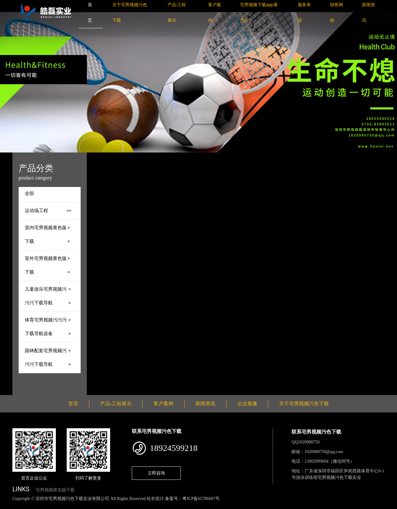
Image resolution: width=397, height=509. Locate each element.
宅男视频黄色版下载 (55, 490)
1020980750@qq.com (324, 451)
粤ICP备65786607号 (201, 498)
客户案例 (163, 403)
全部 (29, 193)
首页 (128, 156)
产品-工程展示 (154, 156)
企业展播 (247, 403)
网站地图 (9, 505)
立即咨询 (156, 472)
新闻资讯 (205, 403)
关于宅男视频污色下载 (304, 403)
